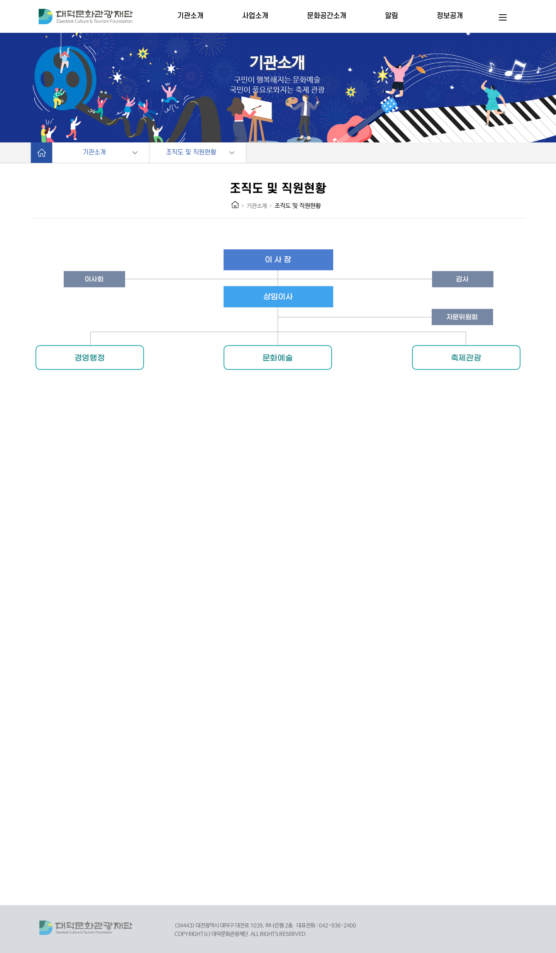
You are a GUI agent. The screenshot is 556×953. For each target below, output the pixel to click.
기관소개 (94, 152)
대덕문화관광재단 (92, 17)
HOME (235, 204)
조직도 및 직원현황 (191, 152)
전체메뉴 (503, 17)
